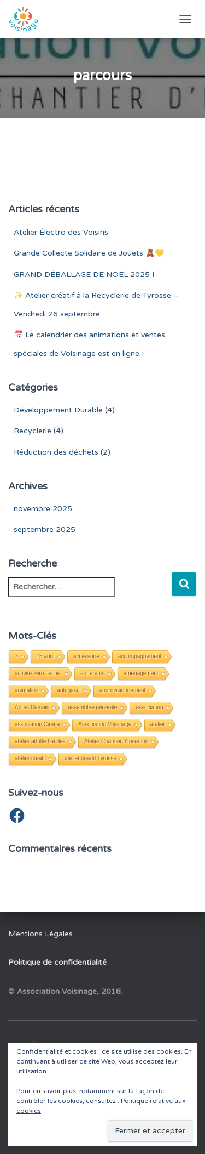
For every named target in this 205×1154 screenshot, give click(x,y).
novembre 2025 (43, 508)
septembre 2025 (44, 529)
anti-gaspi (68, 690)
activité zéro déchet (38, 673)
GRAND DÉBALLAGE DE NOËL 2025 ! (84, 274)
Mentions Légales (40, 933)
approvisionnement (122, 690)
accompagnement (140, 656)
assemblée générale (92, 707)
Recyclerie (32, 430)
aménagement (141, 673)
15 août (46, 656)
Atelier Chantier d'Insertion (116, 741)
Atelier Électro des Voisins (61, 232)
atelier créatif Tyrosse (90, 758)
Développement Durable (58, 410)
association (149, 707)
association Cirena (37, 724)
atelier (157, 724)
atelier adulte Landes (40, 741)
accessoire (86, 656)
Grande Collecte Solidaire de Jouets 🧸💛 (89, 253)
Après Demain (32, 707)
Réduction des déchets (56, 452)
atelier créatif (30, 758)
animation (26, 690)
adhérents (92, 673)
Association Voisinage (104, 724)
